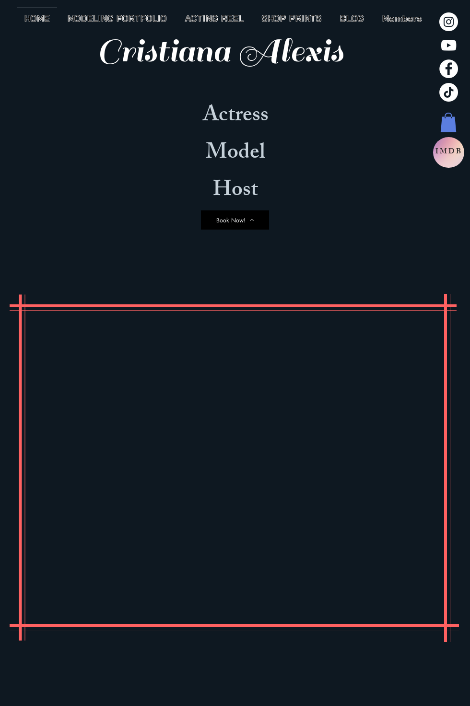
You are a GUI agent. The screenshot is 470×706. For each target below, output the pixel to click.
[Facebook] (448, 68)
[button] (448, 122)
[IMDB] (448, 152)
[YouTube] (448, 45)
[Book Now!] (235, 220)
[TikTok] (448, 92)
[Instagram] (448, 21)
